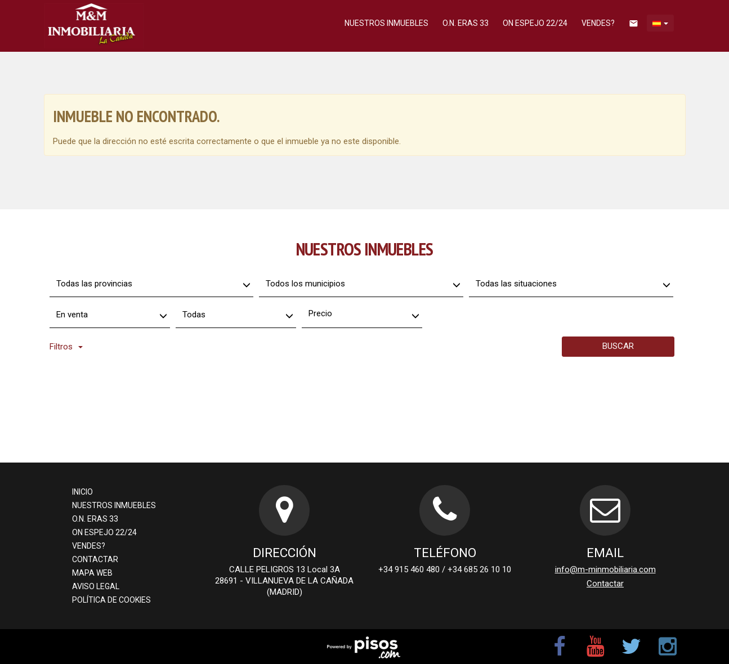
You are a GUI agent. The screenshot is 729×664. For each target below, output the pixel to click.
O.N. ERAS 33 (465, 23)
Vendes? (598, 23)
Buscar (618, 346)
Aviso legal (95, 586)
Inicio (82, 491)
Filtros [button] (66, 347)
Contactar (95, 559)
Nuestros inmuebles (386, 23)
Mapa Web (92, 572)
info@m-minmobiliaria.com (605, 569)
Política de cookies (111, 599)
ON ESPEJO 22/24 (535, 23)
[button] (660, 23)
